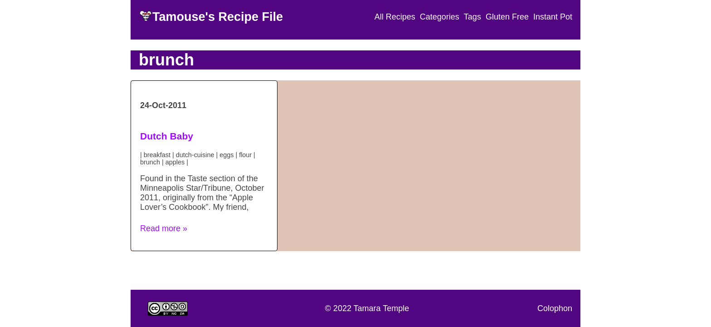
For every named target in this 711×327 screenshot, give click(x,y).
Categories (439, 16)
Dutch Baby (166, 136)
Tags (472, 16)
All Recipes (395, 16)
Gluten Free (507, 16)
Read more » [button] (163, 228)
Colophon (554, 308)
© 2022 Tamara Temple (367, 308)
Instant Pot (552, 16)
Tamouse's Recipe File (217, 17)
